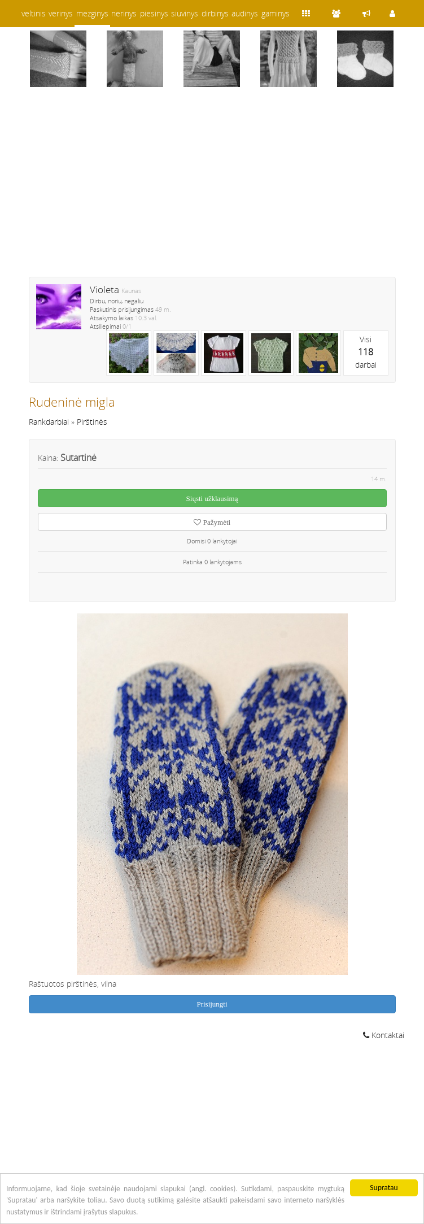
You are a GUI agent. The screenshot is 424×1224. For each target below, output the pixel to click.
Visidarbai (366, 352)
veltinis (33, 13)
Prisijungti (211, 1004)
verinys (61, 13)
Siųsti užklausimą (212, 498)
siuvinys (184, 13)
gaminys (275, 13)
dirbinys (215, 13)
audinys (244, 13)
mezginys (92, 13)
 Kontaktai (383, 1035)
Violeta (104, 289)
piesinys (154, 13)
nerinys (124, 13)
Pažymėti (212, 522)
